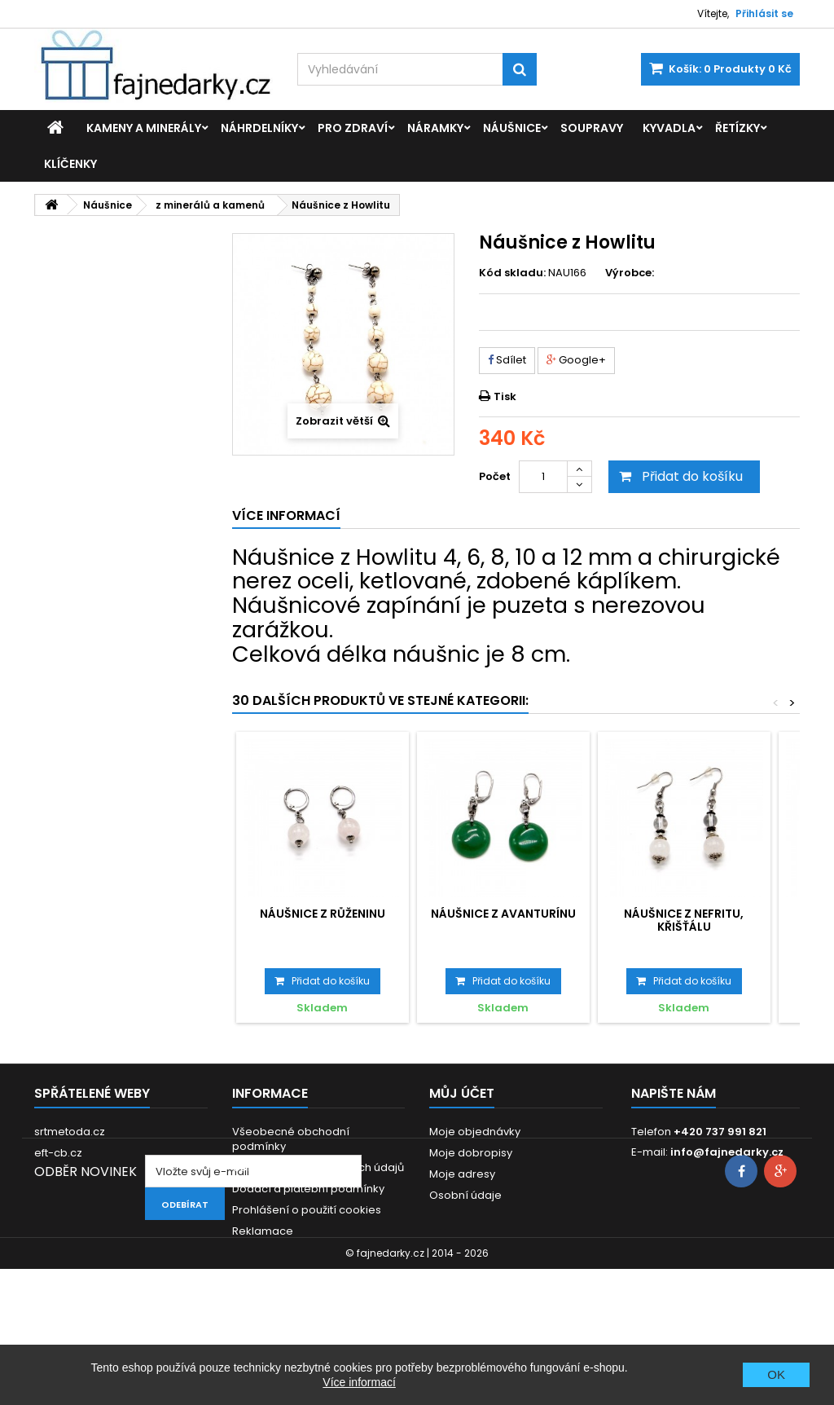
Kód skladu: (512, 273)
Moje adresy (462, 1174)
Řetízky (737, 128)
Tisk (505, 396)
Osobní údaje (465, 1195)
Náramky (435, 128)
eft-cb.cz (58, 1153)
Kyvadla (669, 128)
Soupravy (591, 128)
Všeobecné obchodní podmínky (290, 1139)
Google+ (576, 360)
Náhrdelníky (259, 128)
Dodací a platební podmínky (308, 1188)
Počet (495, 476)
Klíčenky (70, 164)
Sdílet (507, 360)
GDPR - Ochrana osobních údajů (318, 1167)
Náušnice (512, 128)
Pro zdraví (353, 128)
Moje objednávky (474, 1131)
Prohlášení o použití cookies (306, 1210)
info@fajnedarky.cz (727, 1152)
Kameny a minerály (143, 128)
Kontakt (252, 1252)
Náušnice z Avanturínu (503, 913)
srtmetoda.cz (69, 1131)
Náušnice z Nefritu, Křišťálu (684, 920)
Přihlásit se (764, 13)
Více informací (359, 1382)
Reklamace (262, 1231)
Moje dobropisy (470, 1153)
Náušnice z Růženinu (322, 913)
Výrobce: (629, 273)
